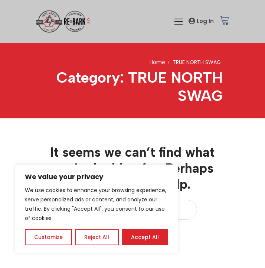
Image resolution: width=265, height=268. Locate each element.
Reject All (96, 237)
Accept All (145, 237)
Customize (48, 237)
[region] (96, 209)
